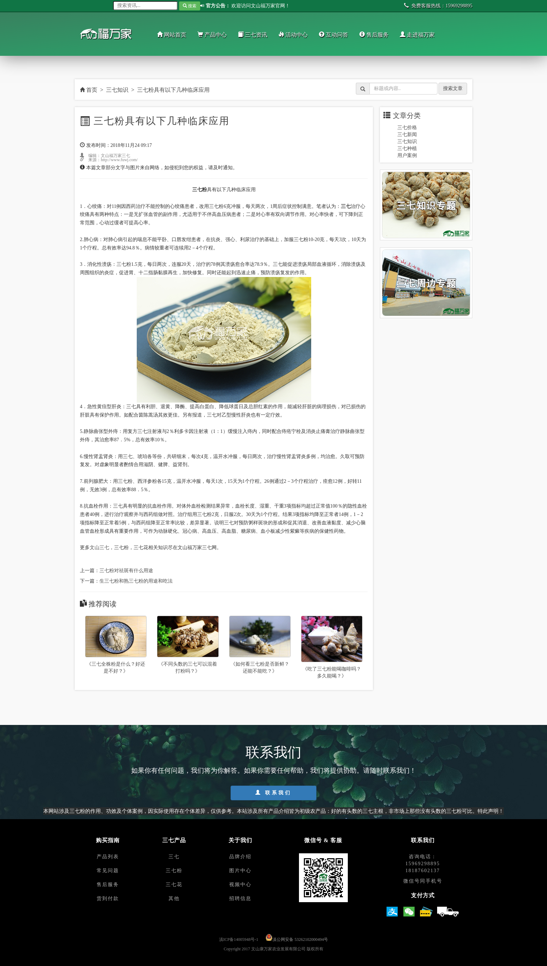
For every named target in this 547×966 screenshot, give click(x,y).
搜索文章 (453, 88)
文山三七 (99, 547)
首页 (88, 90)
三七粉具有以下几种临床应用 (173, 90)
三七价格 (407, 127)
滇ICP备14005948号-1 (238, 939)
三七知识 (117, 90)
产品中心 (212, 35)
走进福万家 (417, 35)
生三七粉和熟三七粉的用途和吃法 (136, 581)
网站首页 (171, 35)
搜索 (189, 5)
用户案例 (407, 155)
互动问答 (333, 35)
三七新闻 (407, 134)
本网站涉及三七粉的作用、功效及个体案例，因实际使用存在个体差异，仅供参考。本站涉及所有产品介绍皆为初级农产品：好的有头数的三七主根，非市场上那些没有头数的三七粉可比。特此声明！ (273, 811)
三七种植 (407, 148)
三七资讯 (252, 35)
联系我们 (273, 792)
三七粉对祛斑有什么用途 (126, 570)
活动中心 (293, 35)
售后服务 (374, 35)
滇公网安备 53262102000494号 (300, 939)
